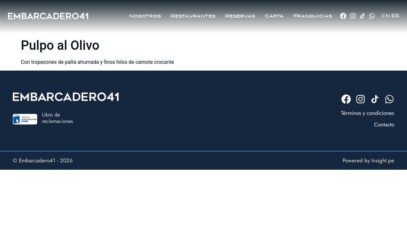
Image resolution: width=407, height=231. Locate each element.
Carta (274, 13)
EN (386, 13)
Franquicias (312, 13)
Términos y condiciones (367, 113)
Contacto (384, 124)
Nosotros (145, 13)
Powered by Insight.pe (368, 160)
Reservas (240, 13)
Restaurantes (192, 13)
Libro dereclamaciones (57, 117)
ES (395, 13)
